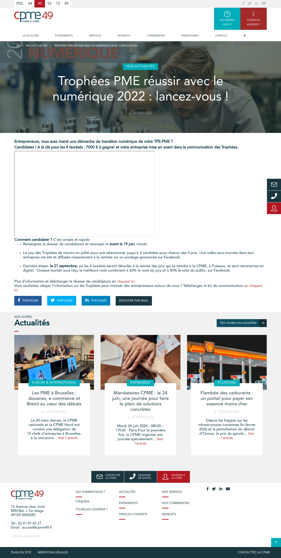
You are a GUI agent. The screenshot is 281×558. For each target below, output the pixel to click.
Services (95, 35)
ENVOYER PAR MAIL (133, 300)
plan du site (21, 552)
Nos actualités (36, 46)
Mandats (124, 35)
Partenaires (190, 35)
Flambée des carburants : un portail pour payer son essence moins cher (226, 398)
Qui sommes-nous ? (90, 492)
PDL (19, 3)
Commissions (156, 35)
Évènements (64, 35)
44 (30, 3)
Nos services (172, 492)
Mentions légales (53, 552)
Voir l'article (67, 438)
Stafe (36, 536)
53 (49, 3)
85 (66, 3)
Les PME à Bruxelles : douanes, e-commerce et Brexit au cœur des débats (54, 398)
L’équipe (82, 501)
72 (58, 3)
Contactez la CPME (254, 552)
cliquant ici (126, 281)
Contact (221, 35)
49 (40, 3)
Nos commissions (175, 503)
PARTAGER (28, 300)
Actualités (31, 35)
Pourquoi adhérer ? (91, 509)
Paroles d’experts (133, 514)
